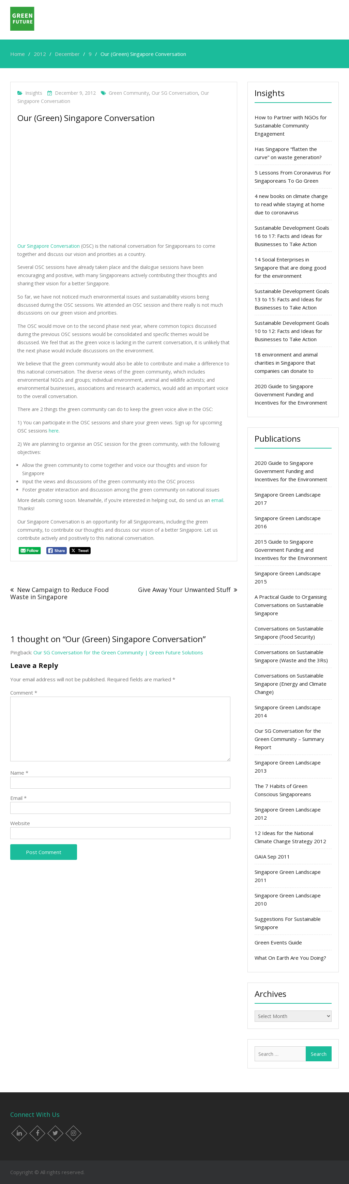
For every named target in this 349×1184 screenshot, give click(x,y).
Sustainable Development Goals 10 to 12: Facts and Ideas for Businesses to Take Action (292, 331)
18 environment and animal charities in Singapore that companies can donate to (286, 362)
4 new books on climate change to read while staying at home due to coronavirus (291, 204)
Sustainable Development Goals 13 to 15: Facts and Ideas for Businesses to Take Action (292, 299)
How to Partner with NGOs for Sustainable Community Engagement (291, 125)
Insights (33, 93)
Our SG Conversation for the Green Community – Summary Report (289, 738)
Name (19, 772)
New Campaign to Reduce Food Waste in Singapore (59, 593)
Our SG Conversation (175, 93)
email (217, 500)
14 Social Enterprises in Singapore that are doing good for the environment (290, 267)
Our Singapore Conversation (48, 246)
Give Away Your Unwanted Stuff (184, 590)
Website (20, 823)
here (54, 430)
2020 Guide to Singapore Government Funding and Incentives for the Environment (291, 394)
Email (18, 797)
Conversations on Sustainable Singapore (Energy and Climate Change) (291, 683)
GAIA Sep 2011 (272, 856)
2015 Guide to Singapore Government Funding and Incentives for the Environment (291, 549)
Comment (23, 692)
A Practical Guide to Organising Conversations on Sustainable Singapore (291, 605)
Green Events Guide (278, 942)
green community (129, 93)
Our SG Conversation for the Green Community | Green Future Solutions (118, 652)
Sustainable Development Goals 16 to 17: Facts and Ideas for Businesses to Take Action (292, 235)
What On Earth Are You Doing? (290, 957)
